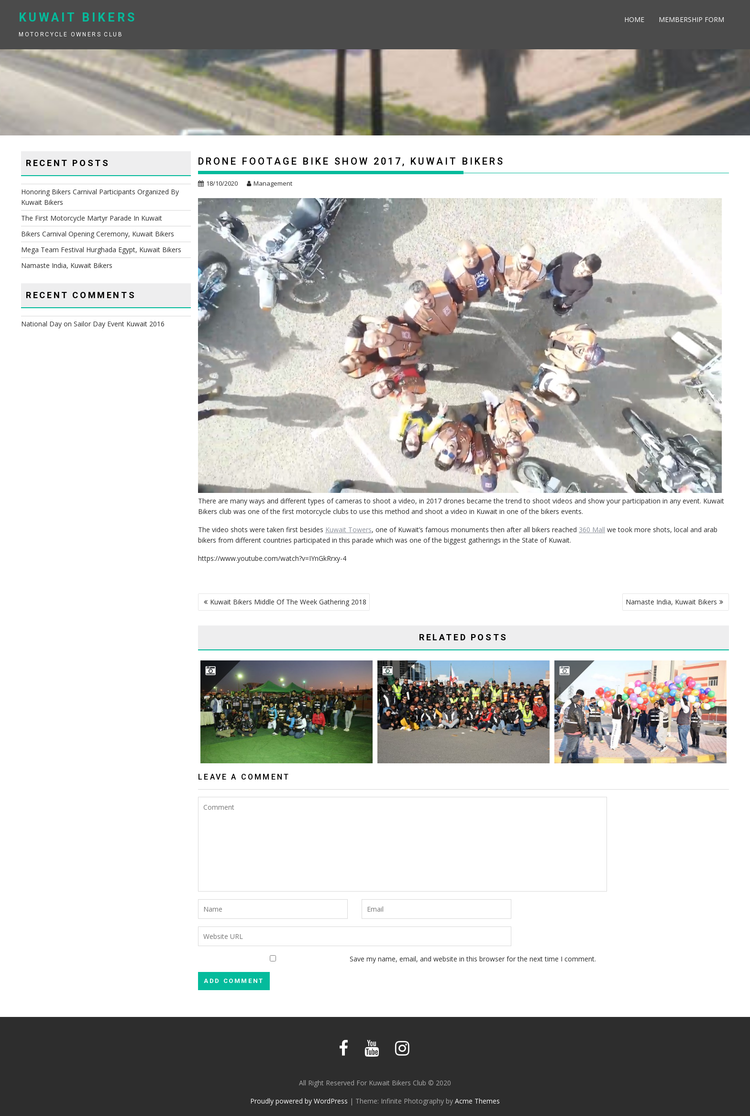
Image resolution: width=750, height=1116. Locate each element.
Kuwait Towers (348, 529)
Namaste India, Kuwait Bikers (671, 601)
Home (634, 19)
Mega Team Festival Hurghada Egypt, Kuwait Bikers (101, 249)
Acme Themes (477, 1100)
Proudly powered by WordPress (299, 1100)
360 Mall (592, 529)
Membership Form (691, 19)
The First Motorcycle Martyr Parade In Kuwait (91, 218)
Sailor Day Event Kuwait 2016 (119, 323)
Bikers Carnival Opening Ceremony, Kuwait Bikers (97, 233)
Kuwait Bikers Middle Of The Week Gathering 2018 (288, 601)
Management (269, 183)
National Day (41, 323)
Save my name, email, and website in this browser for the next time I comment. (473, 958)
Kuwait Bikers (78, 17)
